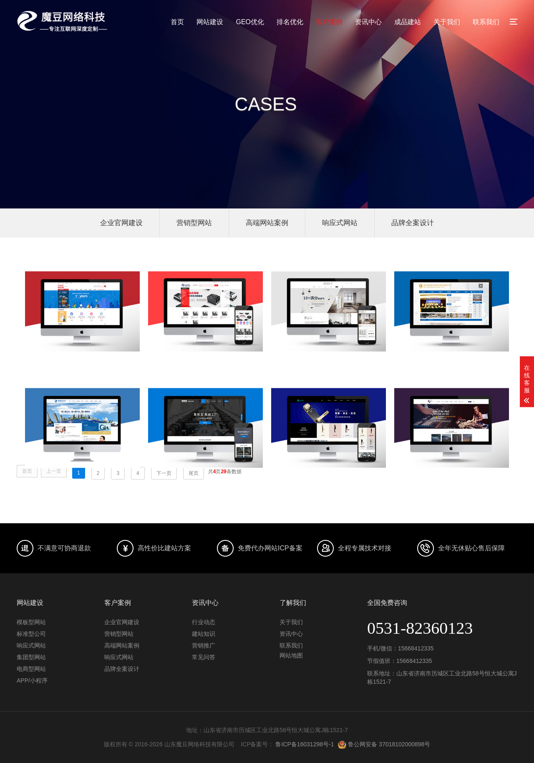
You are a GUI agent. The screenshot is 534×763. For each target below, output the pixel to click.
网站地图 (291, 655)
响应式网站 (340, 223)
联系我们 (486, 21)
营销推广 (203, 645)
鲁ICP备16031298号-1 (304, 744)
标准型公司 (31, 633)
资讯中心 (368, 21)
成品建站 (407, 21)
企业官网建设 (121, 223)
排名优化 (290, 21)
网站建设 (209, 21)
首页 (177, 21)
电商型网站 (31, 668)
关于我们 (446, 21)
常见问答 (203, 657)
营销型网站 (194, 223)
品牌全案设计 (412, 223)
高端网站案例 (267, 223)
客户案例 (329, 21)
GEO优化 (250, 21)
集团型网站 (31, 657)
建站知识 (203, 633)
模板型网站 (31, 622)
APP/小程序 (32, 680)
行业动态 (203, 622)
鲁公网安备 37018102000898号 (384, 744)
